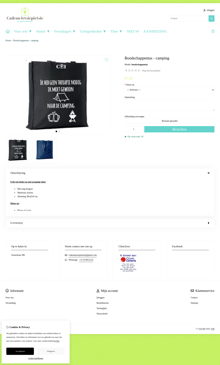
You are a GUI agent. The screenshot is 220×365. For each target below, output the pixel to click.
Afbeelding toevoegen (134, 116)
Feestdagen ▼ (65, 31)
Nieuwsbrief (102, 275)
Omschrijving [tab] (110, 172)
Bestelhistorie (103, 264)
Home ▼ (43, 31)
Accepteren (20, 351)
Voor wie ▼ (23, 31)
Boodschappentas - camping (25, 40)
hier (57, 341)
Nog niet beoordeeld (151, 71)
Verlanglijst (102, 270)
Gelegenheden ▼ (93, 31)
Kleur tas (129, 85)
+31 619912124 (86, 221)
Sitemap (194, 264)
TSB (212, 290)
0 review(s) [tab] (110, 184)
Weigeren (51, 351)
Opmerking (130, 97)
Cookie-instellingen (35, 358)
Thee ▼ (116, 31)
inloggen (209, 10)
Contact (194, 259)
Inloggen (101, 259)
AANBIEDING (155, 31)
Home (8, 40)
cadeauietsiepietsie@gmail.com (83, 216)
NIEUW (133, 31)
